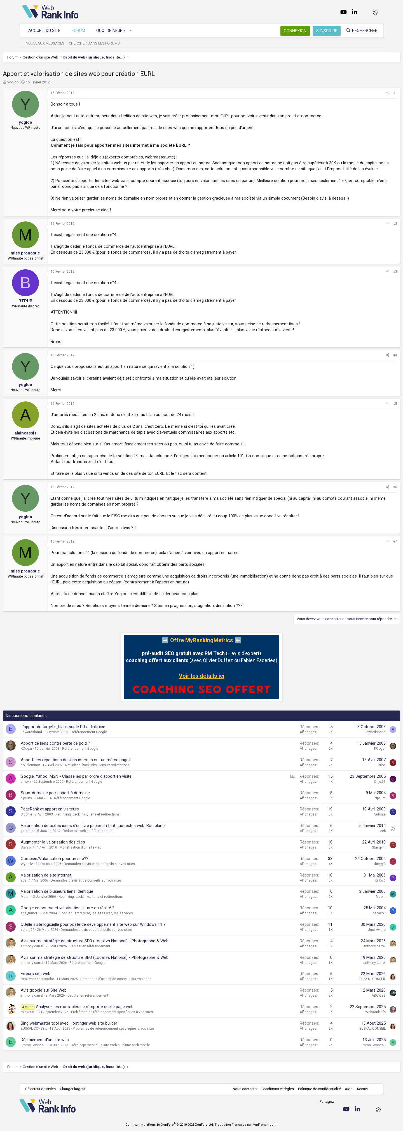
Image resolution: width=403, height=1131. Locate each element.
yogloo (32, 82)
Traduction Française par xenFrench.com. (246, 1125)
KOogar (46, 754)
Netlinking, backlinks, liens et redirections (117, 771)
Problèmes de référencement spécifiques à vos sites (132, 1018)
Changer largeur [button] (75, 1089)
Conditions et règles (275, 1089)
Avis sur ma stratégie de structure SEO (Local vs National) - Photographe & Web (114, 946)
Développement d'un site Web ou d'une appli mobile (130, 1051)
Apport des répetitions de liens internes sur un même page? (95, 765)
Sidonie (46, 820)
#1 (376, 93)
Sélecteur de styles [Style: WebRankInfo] (43, 1089)
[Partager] (368, 93)
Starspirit (47, 853)
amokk (45, 787)
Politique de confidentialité (316, 1089)
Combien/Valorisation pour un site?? (74, 864)
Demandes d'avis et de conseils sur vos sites (118, 870)
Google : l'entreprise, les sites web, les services (116, 919)
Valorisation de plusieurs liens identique (76, 897)
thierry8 (360, 870)
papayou (359, 919)
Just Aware (357, 936)
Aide (346, 1089)
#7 (376, 547)
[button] (133, 31)
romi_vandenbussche (57, 985)
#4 (376, 361)
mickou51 (48, 1018)
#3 (376, 277)
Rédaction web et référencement (107, 837)
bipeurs (45, 804)
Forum (81, 30)
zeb (363, 837)
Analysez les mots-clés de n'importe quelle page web (104, 1012)
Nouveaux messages (48, 43)
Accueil (360, 1089)
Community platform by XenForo (170, 1125)
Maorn (45, 903)
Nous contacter (242, 1089)
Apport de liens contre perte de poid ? (75, 749)
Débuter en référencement (109, 952)
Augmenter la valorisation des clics (72, 847)
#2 (376, 230)
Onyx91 (360, 787)
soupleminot (50, 771)
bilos (362, 771)
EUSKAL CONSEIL (353, 985)
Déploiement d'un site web (64, 1045)
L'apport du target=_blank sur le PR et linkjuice (82, 732)
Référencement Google (108, 738)
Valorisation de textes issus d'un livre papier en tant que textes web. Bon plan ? (112, 831)
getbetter (47, 837)
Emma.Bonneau (52, 1051)
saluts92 (47, 936)
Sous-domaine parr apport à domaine (74, 798)
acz (43, 886)
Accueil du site (47, 30)
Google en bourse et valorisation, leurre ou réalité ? (87, 913)
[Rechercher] (359, 31)
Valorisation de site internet (65, 881)
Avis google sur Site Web (63, 996)
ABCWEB (359, 1001)
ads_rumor (48, 919)
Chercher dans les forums (97, 43)
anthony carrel (51, 952)
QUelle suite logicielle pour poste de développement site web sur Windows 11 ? (112, 930)
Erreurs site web (55, 979)
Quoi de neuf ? (113, 30)
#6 (376, 493)
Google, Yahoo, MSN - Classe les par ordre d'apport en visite (95, 782)
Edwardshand (51, 738)
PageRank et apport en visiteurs (69, 814)
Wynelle (46, 870)
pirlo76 (361, 886)
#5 (376, 410)
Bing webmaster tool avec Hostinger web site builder (88, 1029)
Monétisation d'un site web (100, 853)
